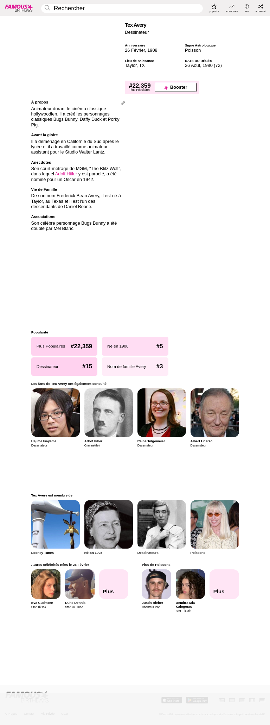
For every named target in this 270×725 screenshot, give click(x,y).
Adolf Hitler (66, 173)
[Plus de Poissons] (224, 584)
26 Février (135, 50)
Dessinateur (137, 32)
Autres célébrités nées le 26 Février (60, 565)
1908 (152, 50)
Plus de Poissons (156, 565)
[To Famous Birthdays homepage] (19, 7)
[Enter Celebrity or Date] (122, 8)
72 (218, 65)
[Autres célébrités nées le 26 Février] (113, 584)
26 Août (192, 65)
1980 (207, 65)
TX (142, 65)
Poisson (193, 50)
